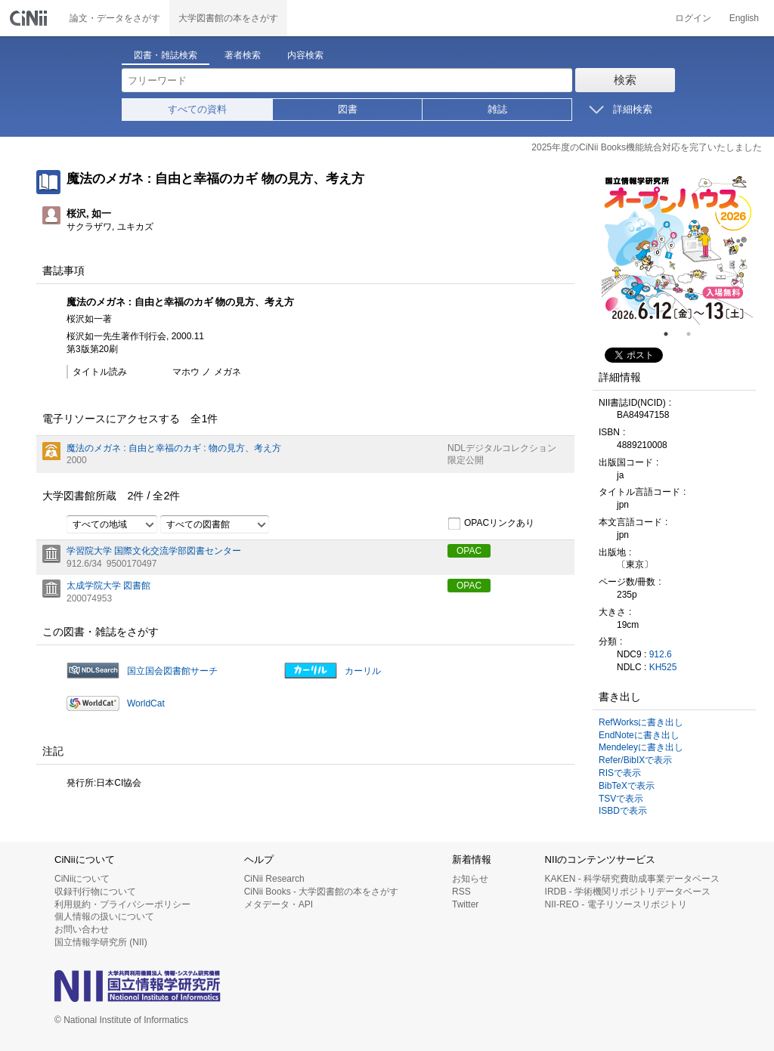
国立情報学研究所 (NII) (100, 942)
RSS (461, 891)
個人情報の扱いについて (104, 916)
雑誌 (497, 109)
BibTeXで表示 (627, 786)
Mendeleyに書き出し (641, 747)
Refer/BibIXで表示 (635, 760)
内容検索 (305, 55)
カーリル (363, 671)
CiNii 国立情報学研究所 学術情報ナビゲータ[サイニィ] (30, 18)
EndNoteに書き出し (639, 735)
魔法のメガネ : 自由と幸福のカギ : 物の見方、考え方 (174, 448)
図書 (348, 109)
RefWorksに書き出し (641, 722)
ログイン (693, 18)
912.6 (660, 654)
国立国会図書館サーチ (172, 671)
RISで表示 (620, 773)
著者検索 (242, 55)
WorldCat (146, 703)
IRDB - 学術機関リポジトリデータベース (628, 891)
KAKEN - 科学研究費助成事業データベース (632, 878)
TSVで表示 (621, 798)
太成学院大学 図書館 (108, 585)
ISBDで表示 (623, 810)
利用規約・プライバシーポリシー (122, 904)
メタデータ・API (278, 904)
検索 (625, 79)
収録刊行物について (95, 891)
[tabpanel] (677, 249)
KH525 (663, 667)
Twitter (465, 904)
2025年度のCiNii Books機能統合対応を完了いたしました (646, 147)
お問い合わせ (81, 929)
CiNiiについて (82, 878)
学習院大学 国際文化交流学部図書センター (154, 551)
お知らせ (470, 878)
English (744, 18)
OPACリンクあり (490, 523)
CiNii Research (274, 878)
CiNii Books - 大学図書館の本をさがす (321, 891)
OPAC (469, 551)
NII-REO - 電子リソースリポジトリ (616, 904)
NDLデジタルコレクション (501, 448)
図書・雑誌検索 (165, 55)
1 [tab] (672, 334)
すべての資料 (197, 109)
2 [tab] (694, 334)
